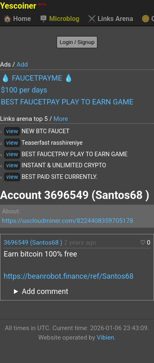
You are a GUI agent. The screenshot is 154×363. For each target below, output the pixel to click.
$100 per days (24, 90)
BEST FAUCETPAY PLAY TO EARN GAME (67, 101)
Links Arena (110, 19)
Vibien (105, 337)
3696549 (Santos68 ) (33, 242)
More (60, 119)
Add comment (45, 291)
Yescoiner (23, 6)
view (12, 131)
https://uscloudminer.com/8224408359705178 (67, 220)
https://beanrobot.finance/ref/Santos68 (68, 276)
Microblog (59, 19)
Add (22, 64)
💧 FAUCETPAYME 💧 (37, 78)
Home (17, 19)
